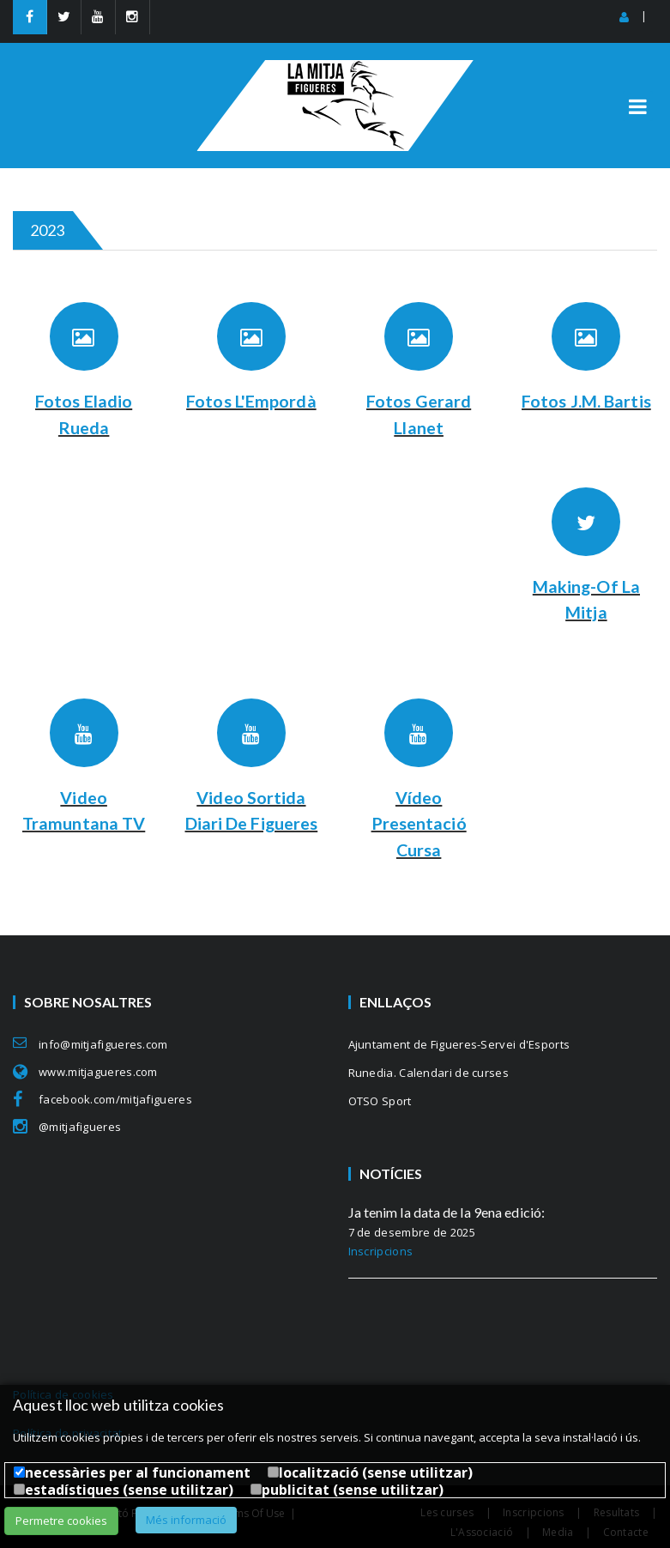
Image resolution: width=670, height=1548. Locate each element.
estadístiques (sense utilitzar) (129, 1489)
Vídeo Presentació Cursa (419, 821)
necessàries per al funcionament (137, 1472)
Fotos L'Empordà (251, 400)
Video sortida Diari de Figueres (250, 821)
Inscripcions (380, 1248)
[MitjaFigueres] (335, 67)
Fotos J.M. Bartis (586, 400)
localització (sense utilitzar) (376, 1472)
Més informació (186, 1519)
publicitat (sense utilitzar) (353, 1489)
